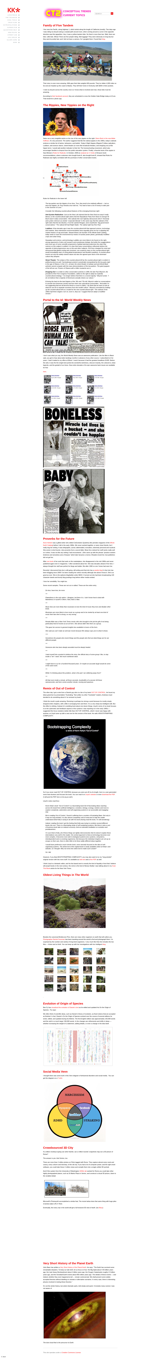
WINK (15, 42)
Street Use (12, 35)
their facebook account (60, 96)
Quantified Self (10, 30)
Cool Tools (12, 20)
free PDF (93, 859)
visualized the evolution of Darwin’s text (65, 1007)
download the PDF (108, 794)
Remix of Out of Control (59, 688)
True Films (12, 22)
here (44, 371)
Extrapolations (10, 25)
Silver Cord (12, 40)
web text (82, 859)
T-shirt (60, 1078)
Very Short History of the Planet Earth (68, 1263)
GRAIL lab (83, 1171)
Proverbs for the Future (58, 538)
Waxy (101, 1207)
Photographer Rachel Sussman (54, 939)
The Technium (11, 17)
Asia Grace (12, 37)
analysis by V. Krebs (88, 153)
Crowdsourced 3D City (58, 1147)
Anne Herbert (48, 543)
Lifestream (12, 15)
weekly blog (98, 570)
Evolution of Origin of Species (63, 1003)
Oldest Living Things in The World (66, 874)
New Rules (12, 32)
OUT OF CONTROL (98, 692)
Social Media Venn (55, 1071)
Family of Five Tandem (58, 25)
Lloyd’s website (90, 794)
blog (103, 39)
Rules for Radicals (59, 153)
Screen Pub (12, 27)
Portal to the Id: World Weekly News (67, 299)
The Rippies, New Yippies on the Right (68, 105)
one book (50, 561)
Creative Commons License (71, 1352)
